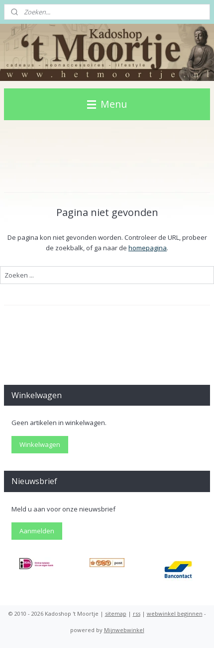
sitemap (115, 613)
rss (136, 613)
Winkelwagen (39, 444)
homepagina (147, 247)
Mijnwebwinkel (124, 630)
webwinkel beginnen (175, 613)
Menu (107, 104)
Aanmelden (36, 530)
